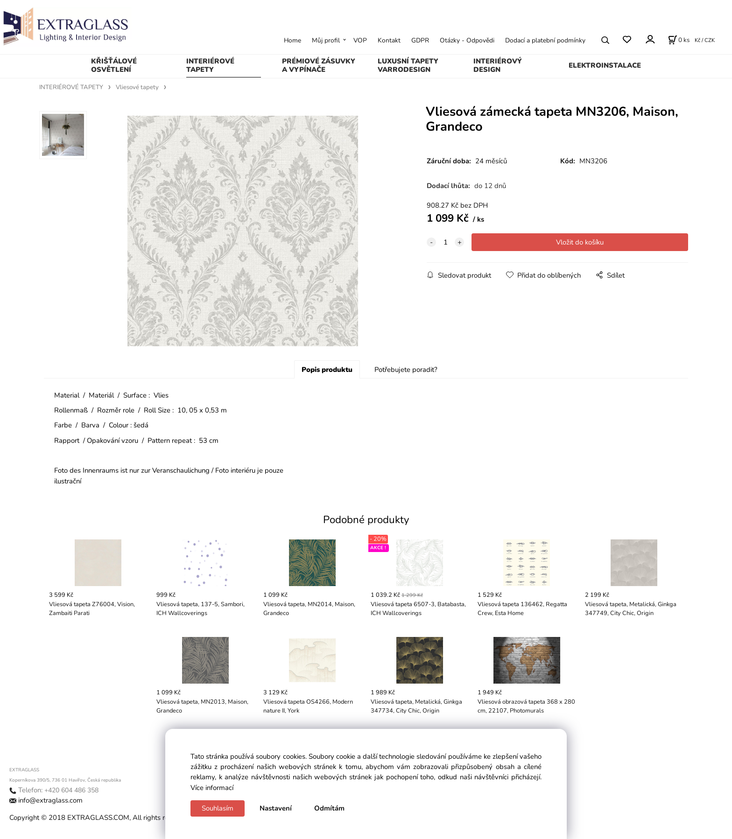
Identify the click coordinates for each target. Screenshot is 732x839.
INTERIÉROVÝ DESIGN (497, 65)
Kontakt (389, 40)
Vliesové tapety (137, 87)
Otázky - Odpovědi (467, 40)
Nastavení (276, 808)
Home (292, 40)
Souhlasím (217, 808)
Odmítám (329, 808)
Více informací (211, 787)
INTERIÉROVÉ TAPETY (210, 65)
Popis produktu (327, 369)
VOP (360, 40)
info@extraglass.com (50, 800)
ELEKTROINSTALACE (605, 65)
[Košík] (679, 40)
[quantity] (445, 242)
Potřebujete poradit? (405, 369)
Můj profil (326, 40)
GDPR (420, 40)
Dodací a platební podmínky (545, 40)
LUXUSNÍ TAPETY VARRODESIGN (408, 65)
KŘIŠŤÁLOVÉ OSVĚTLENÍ (114, 65)
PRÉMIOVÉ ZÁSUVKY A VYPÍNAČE (318, 65)
